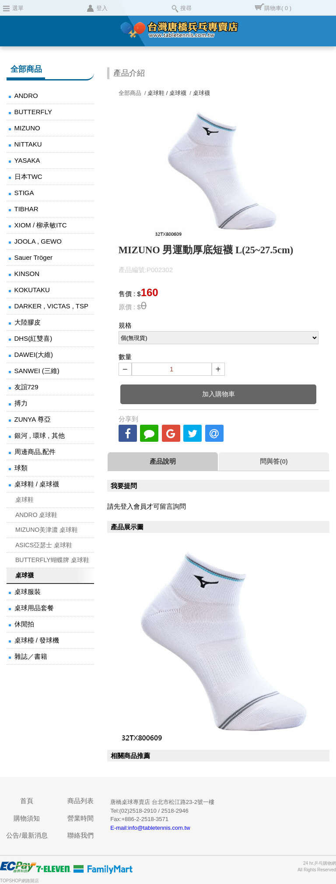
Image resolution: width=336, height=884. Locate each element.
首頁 (26, 800)
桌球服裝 (27, 591)
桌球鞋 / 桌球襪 (37, 484)
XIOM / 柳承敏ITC (40, 225)
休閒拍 (24, 624)
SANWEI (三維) (37, 370)
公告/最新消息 (26, 835)
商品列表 (80, 800)
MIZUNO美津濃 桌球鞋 (46, 529)
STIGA (24, 192)
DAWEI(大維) (33, 354)
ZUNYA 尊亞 (32, 419)
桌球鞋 (24, 499)
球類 (21, 468)
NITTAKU (28, 144)
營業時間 (80, 818)
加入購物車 (218, 394)
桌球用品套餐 (34, 607)
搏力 (21, 403)
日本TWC (28, 176)
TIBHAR (26, 209)
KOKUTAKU (32, 290)
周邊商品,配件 (35, 451)
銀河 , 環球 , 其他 (39, 435)
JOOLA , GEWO (38, 241)
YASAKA (27, 160)
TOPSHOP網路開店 (19, 880)
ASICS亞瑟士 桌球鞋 (43, 545)
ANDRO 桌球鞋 (36, 514)
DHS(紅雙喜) (33, 338)
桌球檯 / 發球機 (37, 640)
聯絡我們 (80, 835)
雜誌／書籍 (30, 656)
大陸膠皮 (27, 322)
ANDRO (26, 95)
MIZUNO (27, 128)
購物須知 (27, 818)
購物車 (277, 8)
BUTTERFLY (33, 111)
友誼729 (26, 387)
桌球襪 (24, 575)
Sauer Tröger (33, 257)
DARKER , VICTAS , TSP (51, 306)
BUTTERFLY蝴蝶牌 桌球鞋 (52, 559)
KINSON (27, 273)
